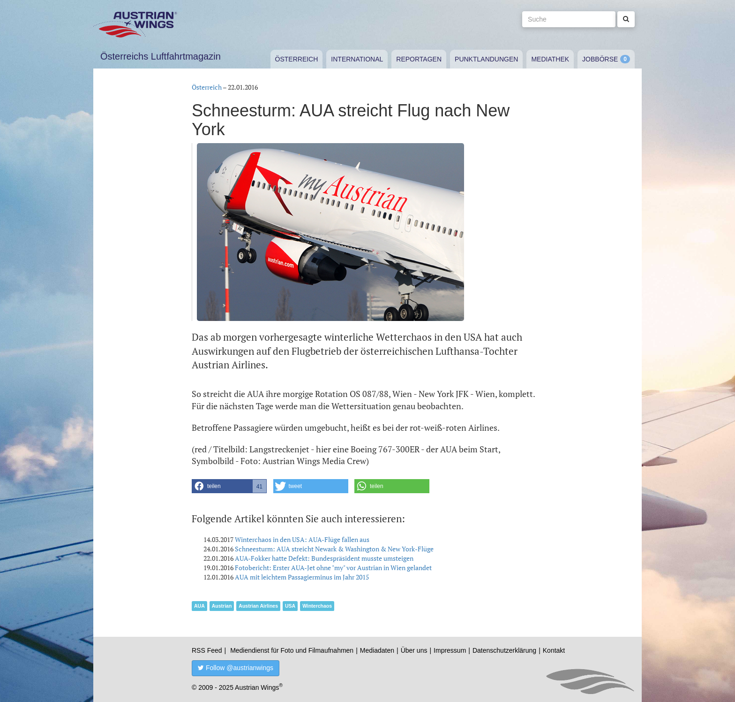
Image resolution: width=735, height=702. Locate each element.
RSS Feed (207, 650)
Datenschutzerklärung (504, 650)
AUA (199, 606)
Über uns (414, 650)
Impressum (450, 650)
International (357, 59)
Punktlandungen (486, 59)
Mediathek (550, 59)
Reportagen (419, 59)
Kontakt (554, 650)
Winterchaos (317, 606)
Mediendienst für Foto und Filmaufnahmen (291, 650)
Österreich (296, 59)
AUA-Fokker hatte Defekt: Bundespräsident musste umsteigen (324, 558)
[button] (229, 486)
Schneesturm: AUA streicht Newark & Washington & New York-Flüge (334, 548)
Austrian (222, 606)
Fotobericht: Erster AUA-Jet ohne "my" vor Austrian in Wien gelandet (333, 567)
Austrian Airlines (258, 606)
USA (290, 606)
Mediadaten (377, 650)
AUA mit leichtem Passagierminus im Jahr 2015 (302, 576)
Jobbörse (600, 59)
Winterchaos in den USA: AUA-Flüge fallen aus (302, 539)
